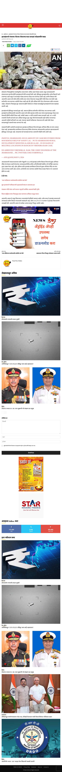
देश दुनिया (4, 361)
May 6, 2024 (19, 157)
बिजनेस (3, 317)
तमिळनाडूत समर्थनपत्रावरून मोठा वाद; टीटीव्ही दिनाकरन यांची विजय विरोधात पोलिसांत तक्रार (27, 717)
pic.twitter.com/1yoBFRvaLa (29, 153)
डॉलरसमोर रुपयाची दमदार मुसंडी (10, 319)
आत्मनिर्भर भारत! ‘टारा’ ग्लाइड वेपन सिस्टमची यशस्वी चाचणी (18, 761)
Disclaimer (33, 767)
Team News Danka (7, 41)
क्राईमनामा (6, 34)
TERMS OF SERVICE (17, 767)
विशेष (3, 406)
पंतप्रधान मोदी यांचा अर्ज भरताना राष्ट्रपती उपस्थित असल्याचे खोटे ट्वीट (20, 189)
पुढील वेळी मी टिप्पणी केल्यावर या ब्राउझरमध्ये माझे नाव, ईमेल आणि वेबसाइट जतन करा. (19, 445)
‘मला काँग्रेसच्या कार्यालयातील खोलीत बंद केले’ (14, 180)
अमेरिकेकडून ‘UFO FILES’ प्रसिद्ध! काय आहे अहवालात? (17, 364)
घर (2, 34)
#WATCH (5, 138)
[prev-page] (3, 412)
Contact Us (46, 767)
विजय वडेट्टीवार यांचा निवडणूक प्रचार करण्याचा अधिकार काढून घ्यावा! (20, 194)
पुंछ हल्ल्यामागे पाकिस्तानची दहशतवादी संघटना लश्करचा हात (18, 185)
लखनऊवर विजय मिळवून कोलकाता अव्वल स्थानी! (48, 253)
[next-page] (5, 412)
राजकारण (4, 714)
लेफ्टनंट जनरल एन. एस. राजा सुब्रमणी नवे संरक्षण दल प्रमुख (18, 408)
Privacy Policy (27, 767)
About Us (40, 767)
